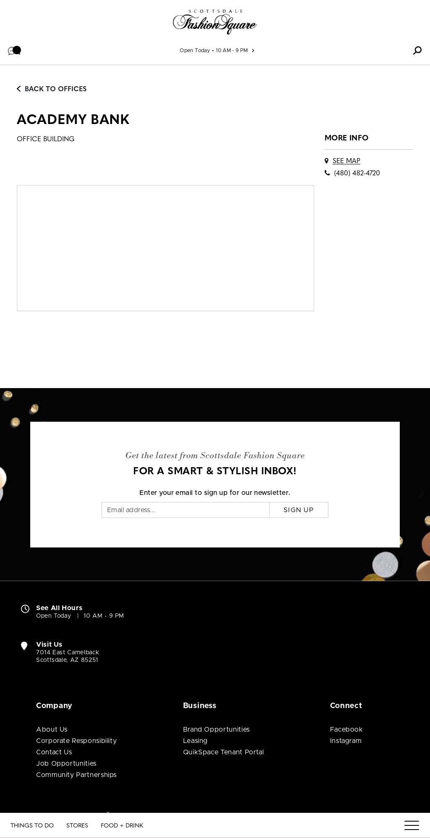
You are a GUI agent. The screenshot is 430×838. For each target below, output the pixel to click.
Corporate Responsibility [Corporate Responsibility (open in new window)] (76, 741)
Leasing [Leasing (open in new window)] (195, 741)
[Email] (186, 510)
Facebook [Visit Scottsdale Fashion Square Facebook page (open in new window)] (346, 729)
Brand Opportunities (216, 729)
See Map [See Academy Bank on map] (346, 161)
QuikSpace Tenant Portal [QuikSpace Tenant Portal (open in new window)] (223, 752)
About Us (52, 729)
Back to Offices (52, 89)
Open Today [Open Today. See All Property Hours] (53, 616)
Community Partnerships (76, 775)
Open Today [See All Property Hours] (195, 50)
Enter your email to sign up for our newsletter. (215, 492)
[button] (14, 50)
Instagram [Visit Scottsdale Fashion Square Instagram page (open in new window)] (346, 741)
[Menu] (412, 826)
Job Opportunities (66, 763)
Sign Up (298, 510)
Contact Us (54, 752)
